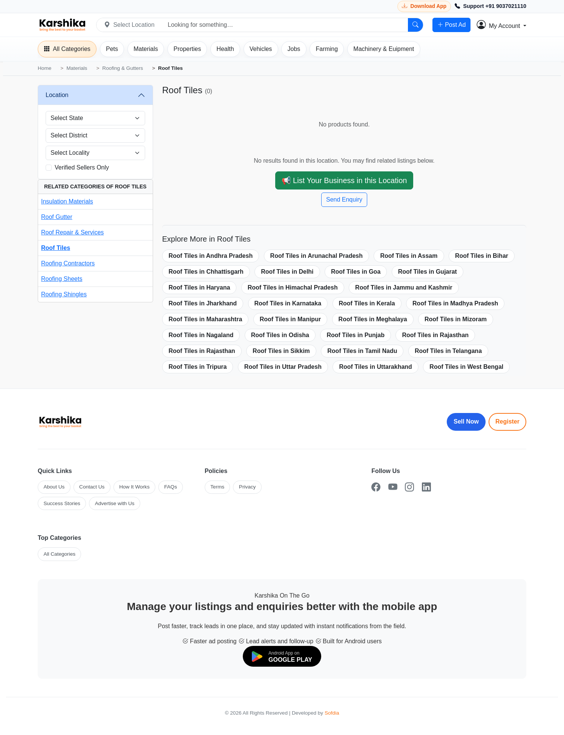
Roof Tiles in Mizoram (456, 319)
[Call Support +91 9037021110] (490, 6)
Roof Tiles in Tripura (198, 367)
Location (57, 95)
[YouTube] (392, 487)
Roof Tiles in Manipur (290, 319)
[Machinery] (383, 49)
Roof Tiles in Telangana (448, 351)
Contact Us (91, 487)
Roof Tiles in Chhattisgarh (206, 271)
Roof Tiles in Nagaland (201, 335)
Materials (76, 68)
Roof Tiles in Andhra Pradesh (211, 256)
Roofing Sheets (61, 279)
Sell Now (466, 421)
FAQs (170, 487)
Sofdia (332, 713)
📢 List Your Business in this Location (344, 180)
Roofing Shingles (64, 294)
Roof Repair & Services (72, 232)
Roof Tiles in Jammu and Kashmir (403, 287)
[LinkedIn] (426, 487)
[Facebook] (375, 487)
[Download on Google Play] (282, 656)
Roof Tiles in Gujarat (427, 271)
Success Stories (61, 503)
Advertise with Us (115, 503)
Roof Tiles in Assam (408, 256)
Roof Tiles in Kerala (367, 303)
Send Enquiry (344, 199)
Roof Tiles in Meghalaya (373, 319)
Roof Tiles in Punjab (355, 335)
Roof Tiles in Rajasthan (435, 335)
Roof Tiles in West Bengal (466, 367)
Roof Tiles (55, 248)
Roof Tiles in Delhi (287, 271)
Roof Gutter (56, 217)
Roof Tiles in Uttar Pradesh (283, 367)
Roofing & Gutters (122, 68)
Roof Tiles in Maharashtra (205, 319)
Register (507, 421)
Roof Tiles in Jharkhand (203, 303)
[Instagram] (409, 487)
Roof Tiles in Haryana (199, 287)
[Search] (415, 25)
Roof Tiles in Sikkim (281, 351)
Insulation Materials (67, 201)
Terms (217, 487)
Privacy (247, 487)
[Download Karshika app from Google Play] (424, 6)
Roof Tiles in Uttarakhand (375, 367)
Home (44, 68)
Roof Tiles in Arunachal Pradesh (316, 256)
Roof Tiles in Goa (355, 271)
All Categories (59, 554)
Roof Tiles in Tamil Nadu (362, 351)
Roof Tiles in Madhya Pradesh (455, 303)
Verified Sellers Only (82, 167)
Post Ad (451, 24)
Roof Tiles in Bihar (481, 256)
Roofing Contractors (68, 263)
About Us (53, 487)
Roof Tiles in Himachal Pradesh (293, 287)
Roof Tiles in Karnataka (288, 303)
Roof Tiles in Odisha (280, 335)
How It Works (134, 487)
